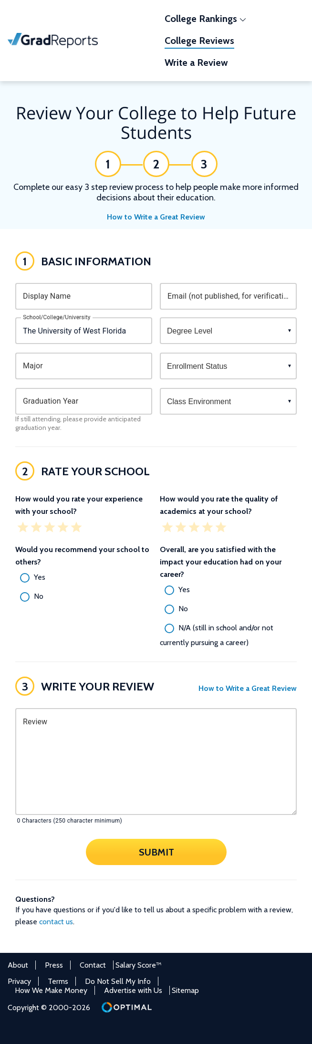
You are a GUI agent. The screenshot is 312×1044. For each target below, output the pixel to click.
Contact (93, 965)
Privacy (19, 981)
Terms (58, 981)
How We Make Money (51, 990)
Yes (39, 577)
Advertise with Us (133, 990)
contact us (56, 921)
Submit (156, 851)
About (18, 965)
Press (54, 965)
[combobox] (83, 330)
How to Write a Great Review (156, 216)
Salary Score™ (138, 965)
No (38, 596)
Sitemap (185, 990)
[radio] (83, 577)
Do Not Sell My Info (118, 981)
